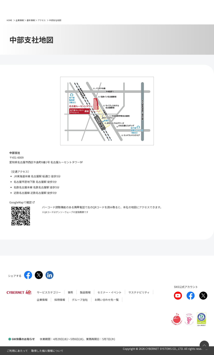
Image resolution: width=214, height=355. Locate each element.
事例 (70, 292)
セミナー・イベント (109, 292)
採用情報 (59, 300)
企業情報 (20, 20)
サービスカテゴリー (49, 292)
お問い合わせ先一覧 (107, 300)
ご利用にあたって (17, 351)
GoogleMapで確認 (20, 202)
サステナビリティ (139, 292)
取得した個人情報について (47, 351)
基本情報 (31, 20)
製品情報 (85, 292)
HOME (9, 20)
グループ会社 (80, 300)
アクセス (42, 20)
